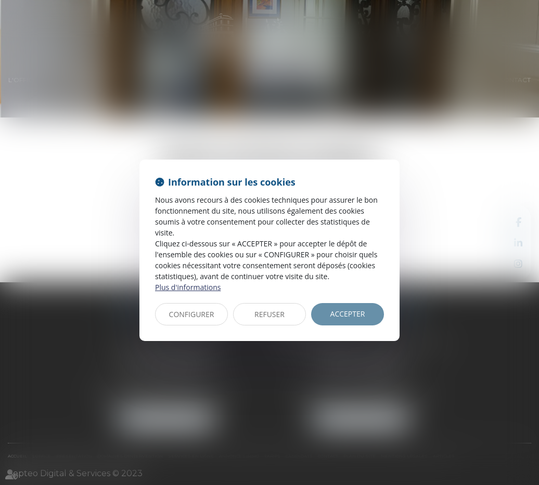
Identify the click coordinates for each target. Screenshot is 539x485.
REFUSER (269, 314)
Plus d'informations (188, 287)
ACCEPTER (347, 314)
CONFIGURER (191, 314)
